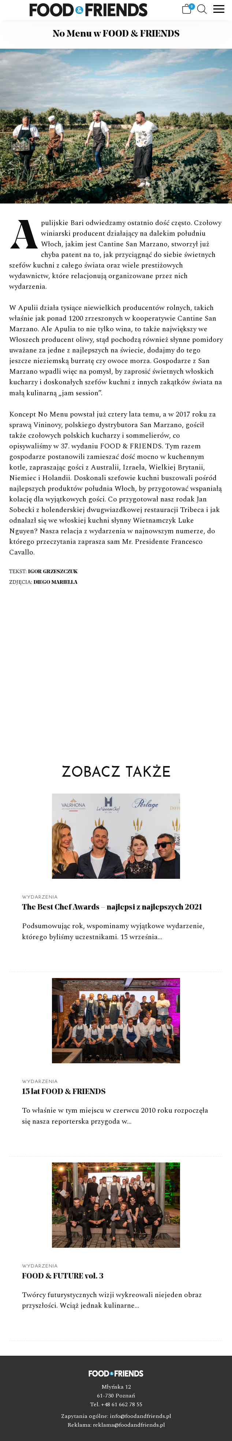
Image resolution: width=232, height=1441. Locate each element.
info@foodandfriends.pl (140, 1416)
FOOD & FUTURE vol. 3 (63, 1276)
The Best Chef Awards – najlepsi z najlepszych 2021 (112, 907)
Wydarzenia (40, 897)
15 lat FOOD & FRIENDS (64, 1092)
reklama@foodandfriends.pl (129, 1425)
